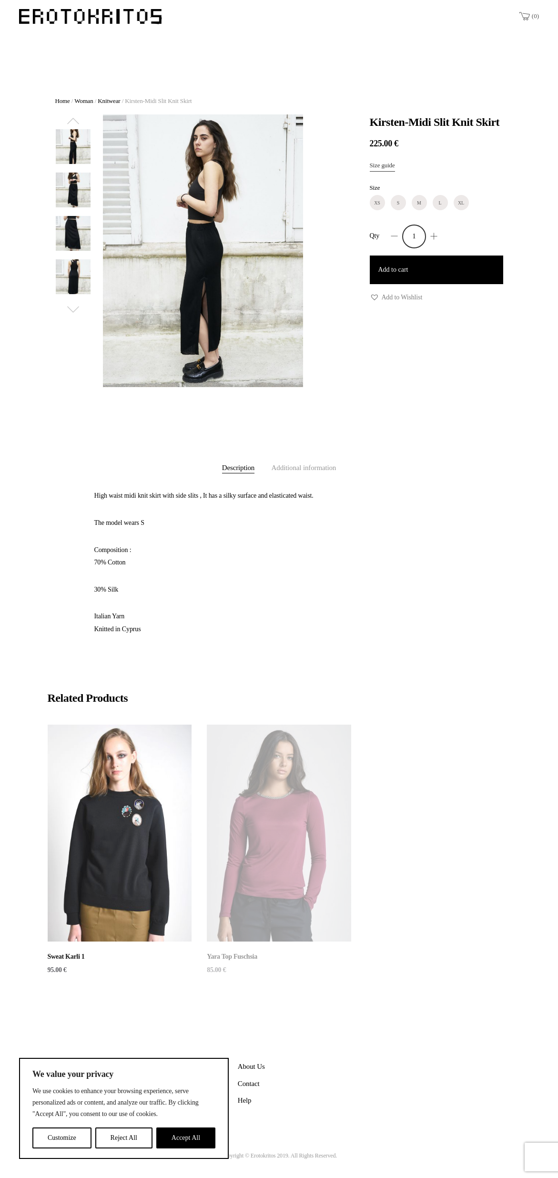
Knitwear (109, 100)
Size (375, 187)
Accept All (186, 1137)
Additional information (304, 467)
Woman (83, 100)
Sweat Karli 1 (66, 956)
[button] (396, 297)
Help (245, 1100)
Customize (62, 1137)
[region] (124, 1108)
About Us (251, 1066)
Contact (249, 1083)
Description (238, 467)
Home (62, 100)
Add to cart (393, 269)
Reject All (124, 1137)
